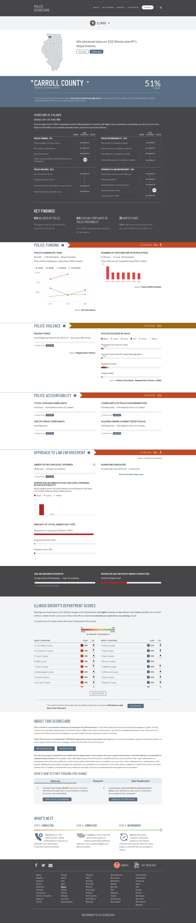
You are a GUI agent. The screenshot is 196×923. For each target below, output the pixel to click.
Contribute (133, 7)
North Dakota (91, 898)
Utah (137, 886)
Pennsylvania (116, 898)
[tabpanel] (98, 794)
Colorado (39, 889)
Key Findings (108, 7)
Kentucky (64, 895)
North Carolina (91, 895)
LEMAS (158, 380)
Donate (147, 7)
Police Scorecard (41, 8)
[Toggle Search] (161, 7)
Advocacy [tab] (55, 780)
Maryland (89, 874)
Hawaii (63, 877)
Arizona (39, 883)
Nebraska (89, 901)
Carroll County (59, 82)
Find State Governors (57, 799)
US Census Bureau (88, 310)
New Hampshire (117, 874)
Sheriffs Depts (96, 51)
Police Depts (82, 51)
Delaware (39, 898)
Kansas (64, 892)
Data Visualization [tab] (141, 780)
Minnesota (90, 883)
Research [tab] (98, 780)
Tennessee (140, 880)
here (114, 739)
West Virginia (141, 901)
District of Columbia (43, 895)
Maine (88, 877)
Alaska (38, 874)
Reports (121, 7)
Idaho (63, 883)
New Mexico (115, 880)
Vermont (139, 892)
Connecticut (40, 892)
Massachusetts (67, 901)
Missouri (89, 886)
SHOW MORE (98, 693)
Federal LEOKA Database (151, 287)
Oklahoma (114, 892)
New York (114, 886)
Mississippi (90, 889)
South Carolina (141, 874)
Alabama (39, 877)
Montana (89, 892)
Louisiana (65, 898)
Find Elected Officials (123, 799)
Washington (140, 895)
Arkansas (39, 880)
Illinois (98, 23)
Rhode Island (115, 901)
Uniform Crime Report (125, 380)
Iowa (63, 880)
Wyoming (139, 904)
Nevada (113, 883)
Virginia (139, 889)
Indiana (64, 889)
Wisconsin (140, 898)
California (40, 886)
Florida (39, 901)
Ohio (112, 889)
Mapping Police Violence (85, 353)
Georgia (64, 874)
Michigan (89, 880)
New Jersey (115, 877)
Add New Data (135, 706)
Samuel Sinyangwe (96, 742)
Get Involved (149, 865)
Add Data (50, 345)
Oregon (113, 895)
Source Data (66, 748)
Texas (138, 883)
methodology (44, 748)
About (96, 7)
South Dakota (141, 877)
